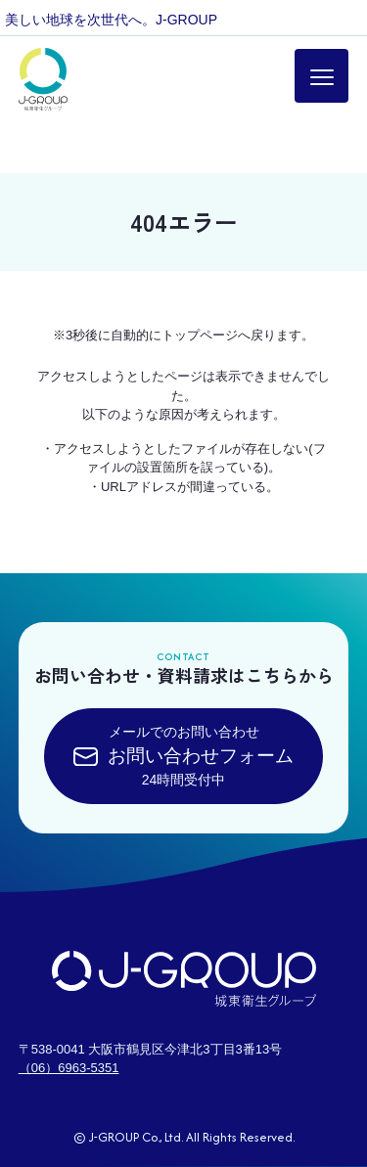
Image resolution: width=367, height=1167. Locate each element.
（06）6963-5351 (69, 1067)
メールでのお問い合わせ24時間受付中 (184, 755)
